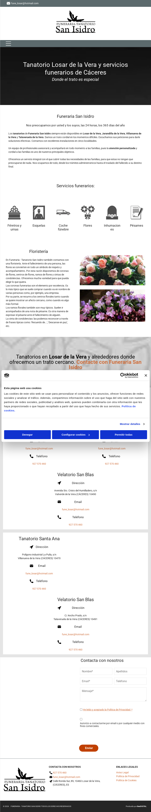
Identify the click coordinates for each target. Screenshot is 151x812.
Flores (87, 225)
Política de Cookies (126, 780)
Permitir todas (123, 434)
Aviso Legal (122, 772)
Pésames (136, 225)
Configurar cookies (76, 434)
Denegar (27, 434)
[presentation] (106, 736)
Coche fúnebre (63, 227)
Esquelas (39, 225)
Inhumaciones (112, 227)
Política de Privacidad (127, 776)
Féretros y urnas (15, 227)
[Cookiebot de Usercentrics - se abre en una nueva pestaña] (122, 375)
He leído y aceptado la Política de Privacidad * (107, 709)
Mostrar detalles (130, 423)
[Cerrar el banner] (146, 375)
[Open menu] (8, 43)
